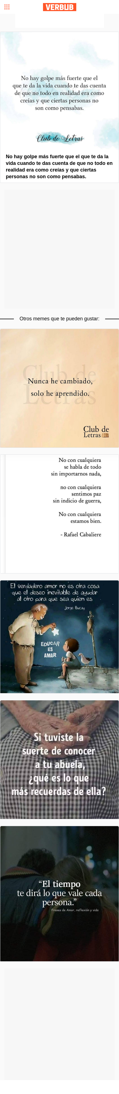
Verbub (59, 7)
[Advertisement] (59, 21)
